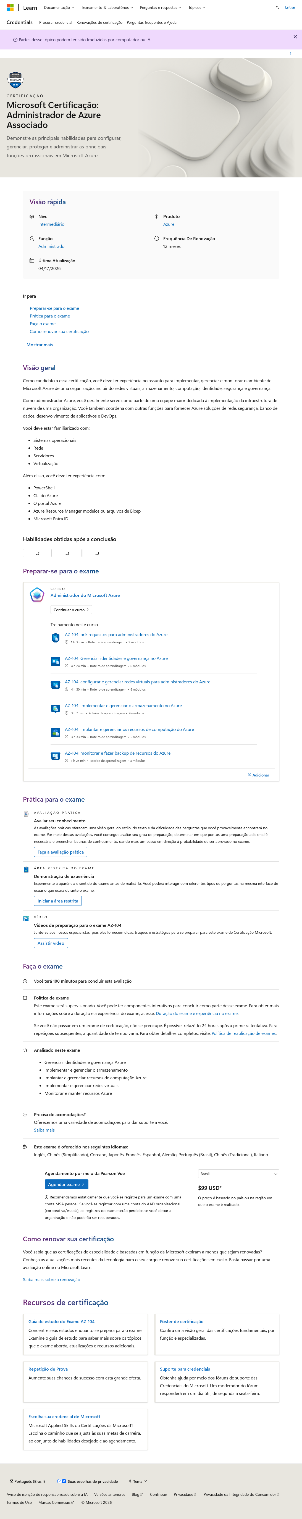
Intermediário (51, 224)
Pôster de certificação (182, 1321)
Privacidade (183, 1494)
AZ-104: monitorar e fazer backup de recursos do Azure (117, 753)
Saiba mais (44, 1130)
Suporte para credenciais (185, 1369)
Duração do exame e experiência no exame (197, 1013)
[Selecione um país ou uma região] (238, 1173)
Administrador (52, 246)
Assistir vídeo (51, 943)
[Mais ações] (290, 53)
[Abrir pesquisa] (277, 7)
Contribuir (158, 1494)
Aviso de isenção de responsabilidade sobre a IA (47, 1494)
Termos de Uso (19, 1502)
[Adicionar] (258, 774)
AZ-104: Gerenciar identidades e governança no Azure (116, 658)
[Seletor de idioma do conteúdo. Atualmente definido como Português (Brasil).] (27, 1481)
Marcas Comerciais (54, 1502)
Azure (168, 224)
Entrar (290, 7)
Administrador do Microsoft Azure (85, 595)
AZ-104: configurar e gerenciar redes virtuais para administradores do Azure (137, 681)
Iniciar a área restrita (58, 901)
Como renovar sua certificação (59, 331)
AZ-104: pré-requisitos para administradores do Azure (116, 634)
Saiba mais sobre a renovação (51, 1279)
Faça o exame (43, 323)
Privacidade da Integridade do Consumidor (240, 1494)
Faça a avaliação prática (61, 852)
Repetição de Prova (48, 1369)
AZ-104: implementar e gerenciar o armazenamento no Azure (123, 705)
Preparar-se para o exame (54, 308)
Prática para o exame (50, 316)
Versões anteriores (109, 1494)
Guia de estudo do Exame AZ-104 (61, 1321)
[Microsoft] (10, 7)
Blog (135, 1494)
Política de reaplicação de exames (244, 1033)
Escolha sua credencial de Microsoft (64, 1416)
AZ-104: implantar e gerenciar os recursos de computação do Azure (129, 729)
